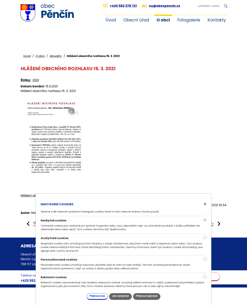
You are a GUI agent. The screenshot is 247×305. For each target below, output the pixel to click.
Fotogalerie (188, 20)
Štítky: (26, 80)
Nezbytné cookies (54, 220)
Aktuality (56, 56)
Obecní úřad (136, 20)
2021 (35, 80)
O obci (163, 20)
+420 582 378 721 (120, 6)
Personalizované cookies (59, 259)
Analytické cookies (55, 238)
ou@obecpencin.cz (161, 6)
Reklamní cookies (54, 277)
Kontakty (217, 20)
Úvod (110, 20)
